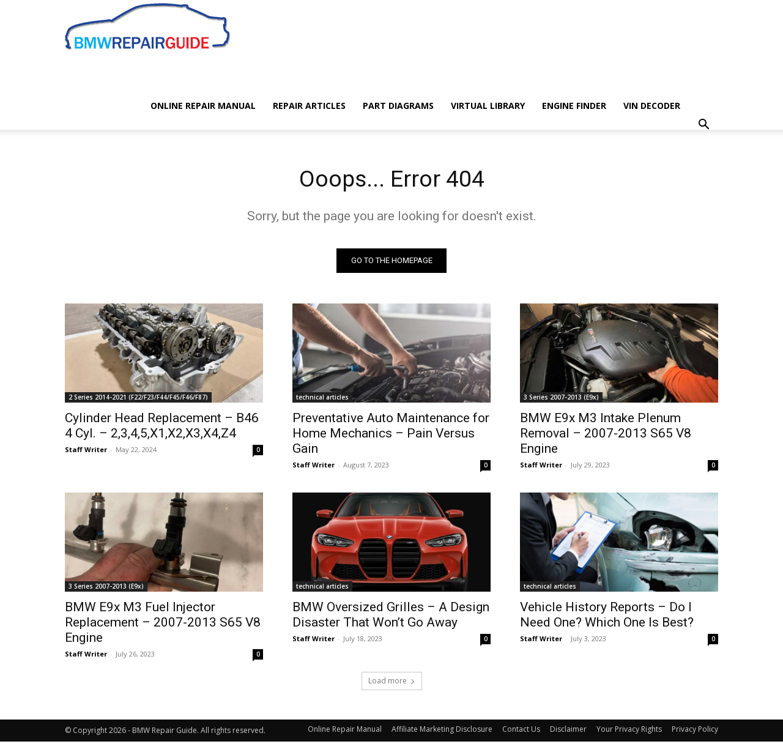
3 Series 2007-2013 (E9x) (561, 399)
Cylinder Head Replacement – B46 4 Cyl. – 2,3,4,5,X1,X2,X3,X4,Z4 (162, 428)
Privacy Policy (695, 731)
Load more (391, 683)
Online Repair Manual (203, 105)
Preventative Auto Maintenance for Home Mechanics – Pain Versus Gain (390, 435)
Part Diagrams (398, 105)
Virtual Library (488, 105)
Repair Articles (309, 105)
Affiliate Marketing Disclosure (442, 731)
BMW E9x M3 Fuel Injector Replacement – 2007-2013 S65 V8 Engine (163, 624)
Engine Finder (574, 105)
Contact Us (521, 731)
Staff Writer (86, 451)
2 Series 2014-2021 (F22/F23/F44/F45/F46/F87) (138, 399)
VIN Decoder (651, 105)
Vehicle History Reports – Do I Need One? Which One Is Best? (607, 617)
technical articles (322, 399)
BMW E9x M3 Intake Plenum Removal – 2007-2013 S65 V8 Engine (605, 435)
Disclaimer (568, 731)
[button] (703, 126)
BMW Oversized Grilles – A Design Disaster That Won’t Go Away (390, 617)
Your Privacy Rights (629, 731)
